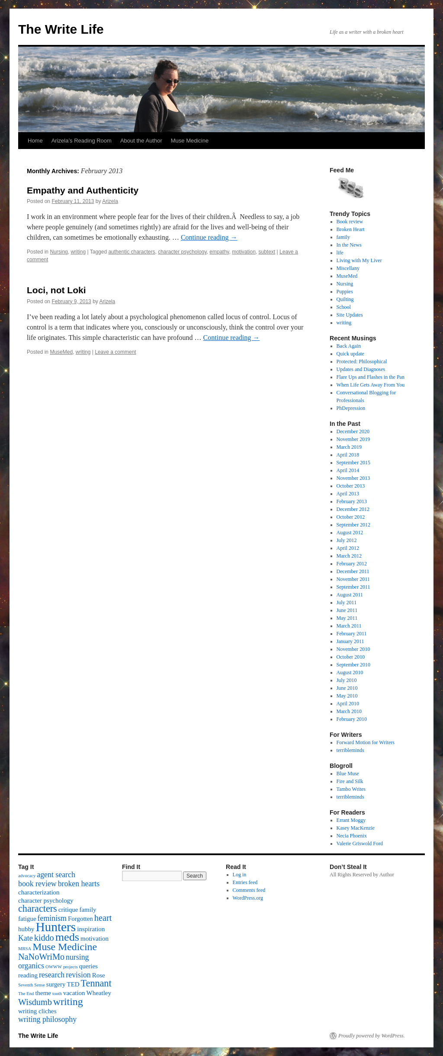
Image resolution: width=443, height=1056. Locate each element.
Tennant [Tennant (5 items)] (96, 983)
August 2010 (350, 672)
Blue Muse (348, 774)
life (340, 253)
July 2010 (347, 680)
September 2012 (353, 525)
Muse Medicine (190, 140)
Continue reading (209, 237)
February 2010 (352, 719)
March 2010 (349, 711)
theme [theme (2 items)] (43, 992)
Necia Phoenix (352, 836)
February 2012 (352, 564)
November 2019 (353, 439)
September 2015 (353, 463)
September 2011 (353, 587)
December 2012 (353, 509)
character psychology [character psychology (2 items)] (46, 900)
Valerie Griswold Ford (360, 843)
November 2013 (353, 478)
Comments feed (249, 890)
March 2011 (349, 626)
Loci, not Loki (56, 290)
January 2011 (350, 641)
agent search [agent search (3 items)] (56, 874)
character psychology (182, 252)
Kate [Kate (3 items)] (25, 938)
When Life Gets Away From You (371, 385)
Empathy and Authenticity (82, 190)
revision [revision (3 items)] (78, 974)
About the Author (141, 140)
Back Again (349, 346)
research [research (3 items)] (51, 974)
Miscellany (348, 268)
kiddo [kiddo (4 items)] (44, 937)
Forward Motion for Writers (366, 742)
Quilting (345, 299)
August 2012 (350, 533)
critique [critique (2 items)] (68, 909)
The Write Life (61, 29)
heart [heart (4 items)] (103, 918)
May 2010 (347, 696)
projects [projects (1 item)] (70, 966)
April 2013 (348, 494)
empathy (219, 252)
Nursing (58, 252)
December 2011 (353, 571)
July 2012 (347, 540)
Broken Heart (351, 229)
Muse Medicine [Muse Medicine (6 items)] (64, 946)
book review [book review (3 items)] (37, 883)
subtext (267, 252)
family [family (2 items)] (87, 909)
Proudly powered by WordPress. (371, 1036)
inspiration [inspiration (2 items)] (91, 929)
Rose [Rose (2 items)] (98, 975)
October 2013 (351, 486)
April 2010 (348, 704)
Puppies (345, 292)
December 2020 (353, 431)
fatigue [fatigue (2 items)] (27, 918)
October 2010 (351, 657)
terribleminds (350, 750)
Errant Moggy (351, 820)
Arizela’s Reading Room (81, 140)
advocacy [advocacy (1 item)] (26, 875)
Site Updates (350, 315)
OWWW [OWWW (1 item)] (53, 966)
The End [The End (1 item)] (26, 993)
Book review (350, 222)
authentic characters (131, 252)
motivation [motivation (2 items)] (94, 938)
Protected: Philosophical (362, 361)
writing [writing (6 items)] (68, 1001)
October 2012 (351, 517)
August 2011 (350, 595)
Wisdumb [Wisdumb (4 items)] (35, 1002)
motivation (244, 252)
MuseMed (61, 352)
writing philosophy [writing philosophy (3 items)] (47, 1019)
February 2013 (352, 501)
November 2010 (353, 649)
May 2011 (347, 618)
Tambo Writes (351, 789)
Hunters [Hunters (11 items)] (55, 927)
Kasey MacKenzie (356, 828)
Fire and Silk (350, 781)
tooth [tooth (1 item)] (57, 993)
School (344, 307)
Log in (240, 875)
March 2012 (349, 556)
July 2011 (347, 602)
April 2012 (348, 548)
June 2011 (347, 610)
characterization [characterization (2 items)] (39, 892)
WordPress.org (248, 898)
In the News (349, 245)
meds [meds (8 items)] (67, 937)
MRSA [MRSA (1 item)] (24, 948)
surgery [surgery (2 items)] (56, 984)
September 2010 (353, 665)
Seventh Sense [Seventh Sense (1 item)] (31, 985)
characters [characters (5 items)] (37, 908)
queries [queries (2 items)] (88, 966)
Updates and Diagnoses (361, 369)
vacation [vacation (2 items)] (74, 992)
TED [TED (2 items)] (73, 984)
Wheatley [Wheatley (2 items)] (99, 992)
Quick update (350, 354)
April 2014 (348, 470)
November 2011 (353, 579)
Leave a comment (115, 352)
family (343, 237)
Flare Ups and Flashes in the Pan (370, 377)
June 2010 (347, 688)
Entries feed (245, 882)
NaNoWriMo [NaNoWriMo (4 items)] (41, 956)
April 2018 (348, 455)
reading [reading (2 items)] (28, 975)
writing (78, 252)
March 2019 (349, 447)
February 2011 (352, 634)
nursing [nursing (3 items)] (77, 957)
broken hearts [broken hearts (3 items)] (79, 883)
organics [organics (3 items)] (31, 965)
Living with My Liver (359, 260)
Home (35, 140)
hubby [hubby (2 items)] (26, 929)
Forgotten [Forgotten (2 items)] (80, 918)
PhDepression (351, 408)
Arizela (110, 201)
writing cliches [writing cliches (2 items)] (37, 1011)
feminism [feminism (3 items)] (52, 918)
